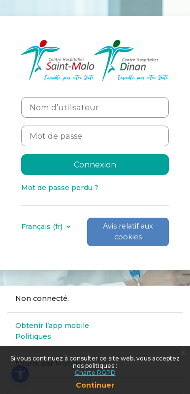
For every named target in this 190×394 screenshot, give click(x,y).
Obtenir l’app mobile (52, 325)
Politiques (33, 336)
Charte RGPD (95, 372)
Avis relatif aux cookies (128, 231)
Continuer (95, 385)
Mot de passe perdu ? (59, 187)
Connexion (95, 164)
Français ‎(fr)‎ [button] (42, 226)
